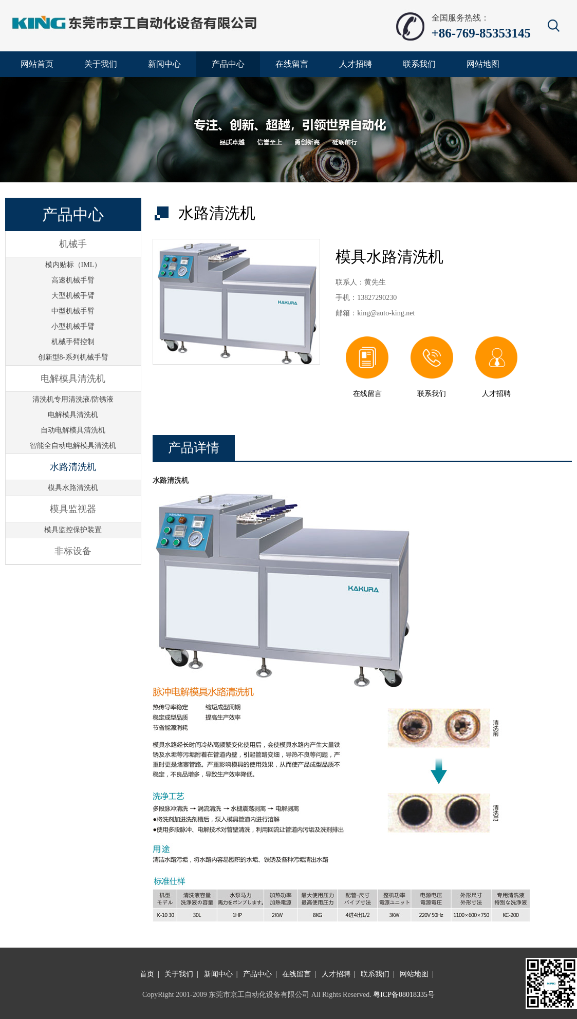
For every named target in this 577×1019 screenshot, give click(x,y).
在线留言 (296, 974)
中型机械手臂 (73, 311)
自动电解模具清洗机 (73, 430)
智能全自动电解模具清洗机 (73, 445)
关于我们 (178, 974)
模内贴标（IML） (73, 265)
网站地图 (414, 974)
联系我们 (375, 974)
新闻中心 (218, 974)
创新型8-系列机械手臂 (73, 357)
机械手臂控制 (73, 342)
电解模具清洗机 (73, 415)
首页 (147, 974)
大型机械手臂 (73, 295)
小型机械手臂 (73, 326)
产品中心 (257, 974)
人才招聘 (336, 974)
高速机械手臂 (73, 280)
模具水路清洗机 (73, 488)
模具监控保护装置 (73, 530)
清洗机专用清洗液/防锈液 (73, 399)
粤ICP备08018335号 (404, 994)
